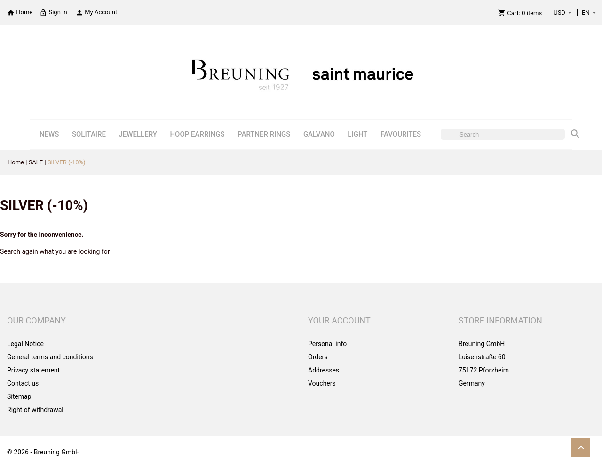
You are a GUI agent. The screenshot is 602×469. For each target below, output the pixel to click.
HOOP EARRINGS (197, 134)
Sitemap (19, 396)
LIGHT (357, 134)
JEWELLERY (138, 134)
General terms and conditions (50, 357)
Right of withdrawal (35, 409)
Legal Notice (25, 344)
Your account (339, 320)
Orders (318, 357)
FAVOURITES (400, 134)
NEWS (49, 134)
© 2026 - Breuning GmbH (43, 452)
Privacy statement (33, 370)
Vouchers (322, 383)
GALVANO (319, 134)
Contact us (23, 383)
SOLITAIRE (89, 134)
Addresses (323, 370)
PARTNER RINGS (264, 134)
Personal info (327, 344)
